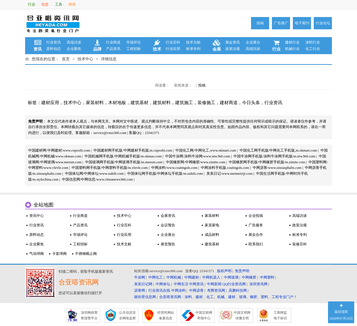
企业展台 (253, 42)
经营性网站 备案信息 (165, 315)
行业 (31, 4)
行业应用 (173, 49)
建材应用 (50, 102)
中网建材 (191, 277)
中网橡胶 (249, 277)
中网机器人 (211, 277)
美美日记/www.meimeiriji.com (229, 173)
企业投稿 (256, 216)
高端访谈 (74, 42)
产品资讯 (113, 49)
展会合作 (256, 234)
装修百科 (299, 244)
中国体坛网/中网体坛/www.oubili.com (94, 173)
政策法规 (232, 49)
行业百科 (173, 42)
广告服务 (256, 225)
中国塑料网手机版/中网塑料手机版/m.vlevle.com (110, 168)
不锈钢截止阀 (86, 253)
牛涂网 (139, 277)
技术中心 (85, 59)
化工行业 (312, 49)
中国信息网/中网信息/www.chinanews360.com (97, 179)
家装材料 (95, 102)
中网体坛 (163, 284)
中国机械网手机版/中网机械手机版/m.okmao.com (123, 156)
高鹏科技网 (238, 290)
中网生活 (181, 284)
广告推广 (281, 23)
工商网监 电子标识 (280, 315)
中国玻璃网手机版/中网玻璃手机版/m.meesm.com (124, 162)
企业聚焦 (74, 49)
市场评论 (133, 42)
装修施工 (206, 102)
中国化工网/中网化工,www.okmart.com (205, 150)
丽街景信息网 (145, 297)
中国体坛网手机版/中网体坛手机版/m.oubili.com (165, 173)
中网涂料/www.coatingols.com (174, 168)
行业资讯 (53, 42)
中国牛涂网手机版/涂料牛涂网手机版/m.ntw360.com (274, 156)
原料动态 (53, 49)
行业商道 (113, 42)
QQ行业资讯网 (234, 284)
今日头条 (251, 102)
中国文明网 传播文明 (242, 315)
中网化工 (155, 277)
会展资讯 (168, 216)
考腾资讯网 (216, 290)
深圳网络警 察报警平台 (89, 315)
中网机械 (174, 277)
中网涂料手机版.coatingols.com (225, 168)
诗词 (72, 4)
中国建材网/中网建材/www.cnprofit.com (59, 150)
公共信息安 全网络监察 (127, 315)
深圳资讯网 (258, 284)
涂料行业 (312, 42)
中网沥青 (196, 290)
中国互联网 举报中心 (204, 315)
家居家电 (212, 225)
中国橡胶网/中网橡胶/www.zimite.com (195, 162)
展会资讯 (232, 42)
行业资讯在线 (159, 290)
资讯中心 (36, 216)
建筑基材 (139, 102)
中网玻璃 (231, 277)
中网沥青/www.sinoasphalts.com (277, 168)
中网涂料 (178, 290)
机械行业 (292, 49)
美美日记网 (143, 284)
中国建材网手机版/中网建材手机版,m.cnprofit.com (132, 150)
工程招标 (133, 49)
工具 (58, 4)
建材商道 (229, 102)
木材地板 (117, 102)
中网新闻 (214, 284)
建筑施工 (184, 102)
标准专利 (193, 49)
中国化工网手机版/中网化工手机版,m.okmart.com (278, 150)
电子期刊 (302, 23)
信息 (45, 4)
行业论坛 (323, 23)
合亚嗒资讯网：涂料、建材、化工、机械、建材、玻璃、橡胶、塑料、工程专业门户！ (228, 297)
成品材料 (212, 234)
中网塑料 (267, 277)
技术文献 (193, 42)
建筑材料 (162, 102)
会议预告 (168, 225)
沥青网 (139, 290)
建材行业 (292, 42)
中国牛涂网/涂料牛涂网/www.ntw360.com (197, 156)
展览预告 (168, 244)
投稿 (260, 23)
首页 (66, 59)
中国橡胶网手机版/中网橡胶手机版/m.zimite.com (267, 162)
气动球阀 (36, 253)
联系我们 (256, 244)
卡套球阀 (59, 253)
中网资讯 (196, 284)
